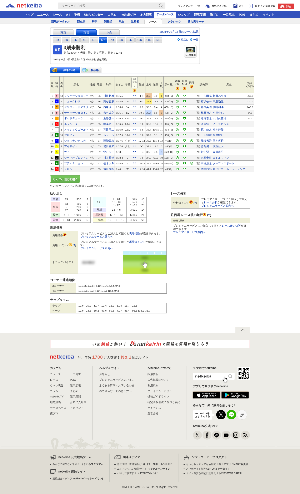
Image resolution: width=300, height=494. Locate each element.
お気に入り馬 (78, 402)
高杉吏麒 (108, 101)
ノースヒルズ (221, 124)
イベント (268, 14)
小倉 (109, 32)
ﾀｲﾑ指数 (134, 83)
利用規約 (153, 385)
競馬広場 (75, 385)
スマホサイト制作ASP (208, 468)
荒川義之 (206, 129)
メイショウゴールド (76, 129)
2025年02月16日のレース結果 (179, 31)
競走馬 (81, 21)
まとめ (254, 14)
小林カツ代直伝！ (137, 473)
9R (130, 39)
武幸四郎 (206, 169)
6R (103, 39)
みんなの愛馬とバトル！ (77, 464)
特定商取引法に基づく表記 (164, 402)
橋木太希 (108, 163)
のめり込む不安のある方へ (115, 391)
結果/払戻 (69, 70)
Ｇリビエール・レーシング (229, 169)
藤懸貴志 (108, 140)
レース (57, 14)
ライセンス (154, 407)
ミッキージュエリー (76, 95)
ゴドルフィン (221, 157)
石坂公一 (206, 101)
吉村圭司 (206, 157)
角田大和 (108, 169)
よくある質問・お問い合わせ (116, 385)
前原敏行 (218, 135)
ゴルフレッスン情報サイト (143, 468)
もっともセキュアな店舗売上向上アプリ (217, 464)
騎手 (94, 21)
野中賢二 (206, 151)
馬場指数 (134, 233)
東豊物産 (218, 101)
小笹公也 (218, 112)
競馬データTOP (60, 21)
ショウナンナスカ (75, 140)
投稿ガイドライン (158, 396)
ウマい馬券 (57, 385)
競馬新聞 (200, 14)
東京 (63, 32)
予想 (77, 14)
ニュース (43, 14)
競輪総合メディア (77, 478)
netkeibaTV (128, 14)
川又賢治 (108, 157)
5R (94, 39)
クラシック (174, 21)
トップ (29, 14)
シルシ (68, 169)
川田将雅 (108, 95)
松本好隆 (218, 129)
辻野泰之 (206, 118)
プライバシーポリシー (161, 391)
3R (75, 39)
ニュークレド (72, 101)
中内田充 (206, 95)
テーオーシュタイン (76, 112)
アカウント (77, 407)
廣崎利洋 (218, 107)
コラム (112, 14)
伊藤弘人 (218, 146)
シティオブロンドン (76, 157)
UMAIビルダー (93, 14)
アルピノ (69, 135)
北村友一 (108, 151)
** (134, 95)
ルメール (108, 135)
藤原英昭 (206, 107)
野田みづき (219, 95)
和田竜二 (108, 129)
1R (57, 39)
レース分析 (211, 202)
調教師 (108, 21)
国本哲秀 (218, 140)
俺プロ (214, 14)
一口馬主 (229, 14)
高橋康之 (206, 163)
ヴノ (67, 151)
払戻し (184, 39)
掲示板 (95, 70)
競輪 (285, 6)
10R (139, 39)
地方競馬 (146, 14)
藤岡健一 (206, 146)
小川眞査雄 (219, 118)
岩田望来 (108, 146)
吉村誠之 (108, 112)
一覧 (195, 39)
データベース (165, 14)
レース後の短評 (231, 225)
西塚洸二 (108, 107)
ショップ (184, 14)
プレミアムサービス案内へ (96, 236)
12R (157, 39)
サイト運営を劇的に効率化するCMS (214, 473)
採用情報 (153, 374)
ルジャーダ (71, 124)
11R (148, 39)
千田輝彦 (206, 135)
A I (68, 14)
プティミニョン (73, 163)
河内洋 (205, 124)
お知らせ (104, 374)
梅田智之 (206, 112)
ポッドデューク (73, 118)
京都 (86, 32)
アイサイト (71, 146)
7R (112, 39)
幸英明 (107, 124)
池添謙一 (108, 118)
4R (84, 39)
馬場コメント (137, 241)
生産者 (135, 21)
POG (242, 14)
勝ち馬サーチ (196, 21)
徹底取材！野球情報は (144, 464)
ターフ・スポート (223, 163)
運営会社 (153, 413)
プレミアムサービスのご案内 (116, 379)
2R (66, 39)
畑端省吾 (206, 140)
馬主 (121, 21)
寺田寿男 (218, 151)
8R (121, 39)
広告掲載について (158, 379)
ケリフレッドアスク (76, 107)
